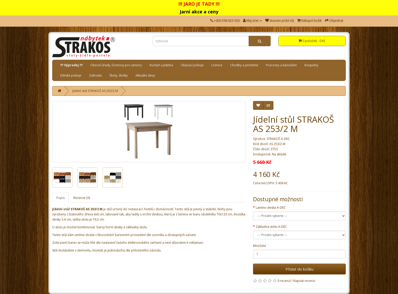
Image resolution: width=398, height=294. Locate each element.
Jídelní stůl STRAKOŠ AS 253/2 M (95, 91)
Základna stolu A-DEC (271, 226)
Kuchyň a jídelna (161, 65)
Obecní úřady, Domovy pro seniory (116, 65)
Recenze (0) (81, 198)
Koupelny (311, 65)
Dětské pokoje (70, 75)
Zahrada (95, 75)
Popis (60, 198)
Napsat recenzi (304, 281)
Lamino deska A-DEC (271, 207)
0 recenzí (284, 281)
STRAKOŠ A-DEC (278, 139)
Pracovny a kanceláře (281, 65)
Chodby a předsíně (244, 65)
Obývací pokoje (192, 65)
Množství (259, 245)
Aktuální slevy (145, 75)
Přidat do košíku (299, 269)
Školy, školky (118, 75)
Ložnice (216, 65)
